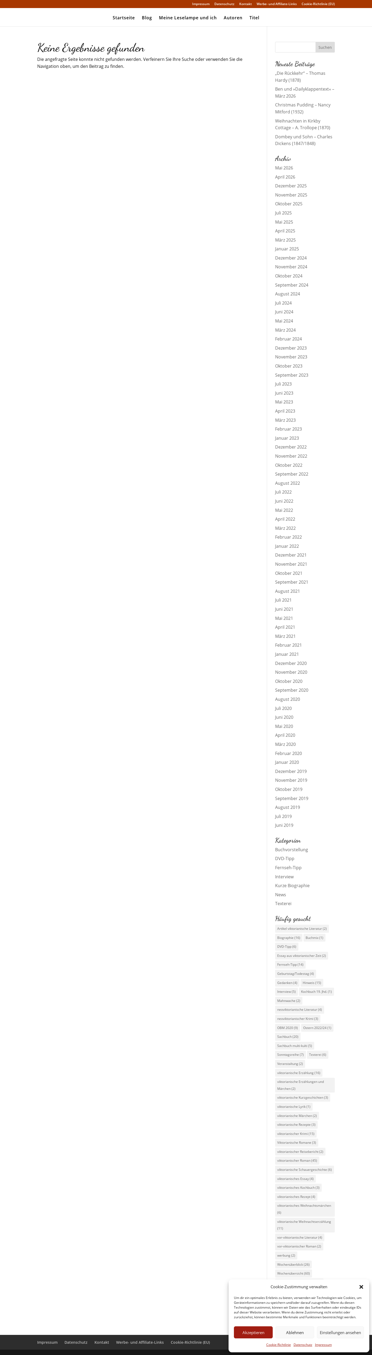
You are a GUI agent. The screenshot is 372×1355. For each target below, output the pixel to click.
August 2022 (287, 483)
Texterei (283, 903)
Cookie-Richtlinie (278, 1344)
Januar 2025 (287, 249)
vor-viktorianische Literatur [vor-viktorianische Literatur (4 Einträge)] (299, 1237)
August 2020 (287, 699)
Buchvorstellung (291, 850)
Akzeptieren (253, 1332)
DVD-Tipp (284, 858)
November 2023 (291, 357)
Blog (147, 18)
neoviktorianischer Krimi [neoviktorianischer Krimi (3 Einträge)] (297, 1018)
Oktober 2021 (288, 573)
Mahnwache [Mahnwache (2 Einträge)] (288, 1000)
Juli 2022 (283, 492)
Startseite (124, 18)
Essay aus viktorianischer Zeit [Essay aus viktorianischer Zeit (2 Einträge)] (301, 955)
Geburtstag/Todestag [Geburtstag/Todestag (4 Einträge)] (295, 973)
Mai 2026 (284, 168)
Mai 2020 (284, 726)
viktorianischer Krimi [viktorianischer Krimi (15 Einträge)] (295, 1133)
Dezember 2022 (291, 447)
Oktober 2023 (288, 366)
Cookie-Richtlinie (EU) (318, 4)
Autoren (233, 18)
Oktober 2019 (288, 789)
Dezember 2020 (291, 663)
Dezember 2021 (291, 555)
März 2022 (285, 528)
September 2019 (291, 798)
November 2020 (291, 672)
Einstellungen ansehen (340, 1332)
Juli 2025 (283, 213)
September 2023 (291, 375)
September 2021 (291, 582)
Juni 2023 (284, 393)
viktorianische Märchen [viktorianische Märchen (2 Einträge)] (297, 1115)
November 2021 (291, 564)
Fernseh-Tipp (288, 868)
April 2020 (285, 735)
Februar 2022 (288, 537)
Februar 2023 (288, 429)
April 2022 (285, 519)
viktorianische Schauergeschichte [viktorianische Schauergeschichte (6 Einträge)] (304, 1169)
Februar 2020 (288, 753)
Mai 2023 (284, 402)
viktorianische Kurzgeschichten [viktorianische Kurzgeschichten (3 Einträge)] (302, 1097)
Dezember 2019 (291, 771)
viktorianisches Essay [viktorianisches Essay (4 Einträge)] (295, 1178)
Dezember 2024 (291, 258)
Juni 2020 (284, 717)
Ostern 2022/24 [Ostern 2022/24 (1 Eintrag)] (317, 1027)
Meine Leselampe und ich (188, 18)
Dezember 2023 (291, 348)
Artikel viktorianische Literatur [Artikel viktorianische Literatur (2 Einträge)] (302, 928)
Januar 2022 (287, 546)
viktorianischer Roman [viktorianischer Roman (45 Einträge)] (297, 1160)
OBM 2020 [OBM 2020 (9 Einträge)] (287, 1027)
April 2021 (285, 627)
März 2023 (285, 420)
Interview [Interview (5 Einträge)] (286, 991)
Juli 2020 (283, 708)
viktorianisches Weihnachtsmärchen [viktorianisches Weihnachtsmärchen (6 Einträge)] (304, 1209)
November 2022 (291, 456)
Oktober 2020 (288, 681)
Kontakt (245, 4)
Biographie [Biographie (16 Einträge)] (288, 937)
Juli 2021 (283, 600)
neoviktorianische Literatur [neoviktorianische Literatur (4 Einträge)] (299, 1009)
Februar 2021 (288, 645)
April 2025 (285, 231)
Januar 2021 (287, 654)
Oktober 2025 (288, 204)
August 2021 (287, 591)
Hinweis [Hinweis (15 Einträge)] (312, 982)
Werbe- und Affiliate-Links (277, 4)
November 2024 (291, 267)
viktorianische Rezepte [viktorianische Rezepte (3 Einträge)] (296, 1124)
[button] (361, 1287)
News (280, 895)
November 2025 (291, 195)
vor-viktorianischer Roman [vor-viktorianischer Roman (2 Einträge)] (299, 1246)
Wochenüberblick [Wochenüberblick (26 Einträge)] (293, 1264)
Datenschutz (303, 1344)
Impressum (323, 1344)
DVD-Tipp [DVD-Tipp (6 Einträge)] (286, 946)
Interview (284, 877)
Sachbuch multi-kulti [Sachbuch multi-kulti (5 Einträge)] (294, 1045)
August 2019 (287, 807)
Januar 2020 (287, 762)
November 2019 (291, 780)
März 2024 (285, 330)
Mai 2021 (284, 618)
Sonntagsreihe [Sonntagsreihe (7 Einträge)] (290, 1054)
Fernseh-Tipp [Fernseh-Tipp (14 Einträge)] (290, 964)
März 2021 (285, 636)
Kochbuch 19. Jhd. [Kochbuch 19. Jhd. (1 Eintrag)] (316, 991)
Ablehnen (295, 1332)
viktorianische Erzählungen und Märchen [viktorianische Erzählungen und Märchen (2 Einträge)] (300, 1085)
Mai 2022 (284, 510)
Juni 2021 (284, 609)
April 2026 (285, 177)
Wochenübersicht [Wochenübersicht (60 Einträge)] (293, 1273)
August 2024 (287, 294)
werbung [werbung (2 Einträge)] (286, 1255)
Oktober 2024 (288, 276)
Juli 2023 (283, 384)
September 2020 (291, 690)
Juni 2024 (284, 312)
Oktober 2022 (288, 465)
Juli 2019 (283, 816)
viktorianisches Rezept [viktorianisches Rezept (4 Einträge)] (296, 1196)
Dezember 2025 (291, 186)
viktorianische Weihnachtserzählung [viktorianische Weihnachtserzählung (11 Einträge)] (304, 1225)
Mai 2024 (284, 321)
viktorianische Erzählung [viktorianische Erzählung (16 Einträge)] (298, 1073)
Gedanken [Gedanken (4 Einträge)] (287, 982)
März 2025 (285, 240)
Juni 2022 (284, 501)
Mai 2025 (284, 222)
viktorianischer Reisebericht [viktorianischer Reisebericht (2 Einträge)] (300, 1151)
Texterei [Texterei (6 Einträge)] (317, 1054)
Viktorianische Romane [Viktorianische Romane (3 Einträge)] (296, 1142)
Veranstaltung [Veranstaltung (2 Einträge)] (290, 1063)
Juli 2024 (283, 303)
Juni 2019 (284, 825)
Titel (254, 18)
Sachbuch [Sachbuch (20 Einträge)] (287, 1036)
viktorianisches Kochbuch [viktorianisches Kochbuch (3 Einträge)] (298, 1187)
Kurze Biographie (292, 885)
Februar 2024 (288, 339)
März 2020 (285, 744)
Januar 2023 (287, 438)
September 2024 (291, 285)
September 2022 (291, 474)
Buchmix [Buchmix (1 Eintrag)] (314, 937)
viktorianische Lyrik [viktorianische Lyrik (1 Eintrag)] (293, 1106)
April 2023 (285, 411)
